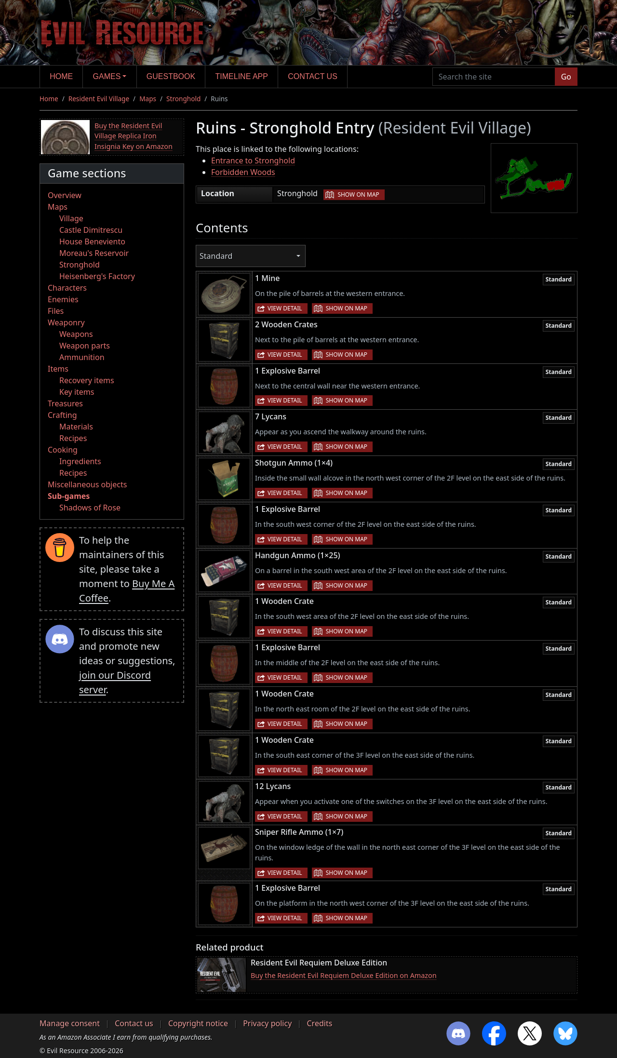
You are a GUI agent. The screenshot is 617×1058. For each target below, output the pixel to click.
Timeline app (241, 76)
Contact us (312, 76)
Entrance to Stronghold (253, 160)
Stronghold (183, 98)
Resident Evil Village (98, 98)
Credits (319, 1023)
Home (61, 76)
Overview (64, 195)
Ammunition (82, 357)
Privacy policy (267, 1023)
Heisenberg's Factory (97, 276)
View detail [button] (285, 308)
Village (71, 218)
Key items (76, 392)
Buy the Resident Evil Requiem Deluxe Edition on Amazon (344, 975)
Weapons (76, 334)
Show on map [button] (358, 194)
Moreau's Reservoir (94, 253)
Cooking (63, 449)
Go (566, 76)
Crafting (62, 415)
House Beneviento (92, 241)
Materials (76, 426)
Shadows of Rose (90, 507)
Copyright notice (198, 1023)
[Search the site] (493, 76)
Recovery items (86, 380)
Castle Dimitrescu (90, 230)
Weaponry (66, 322)
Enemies (63, 299)
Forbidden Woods (243, 172)
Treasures (65, 403)
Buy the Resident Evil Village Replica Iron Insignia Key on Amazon (133, 136)
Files (56, 311)
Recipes (73, 438)
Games (107, 76)
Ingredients (80, 461)
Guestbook (171, 76)
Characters (67, 287)
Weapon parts (84, 345)
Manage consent (70, 1023)
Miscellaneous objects (87, 484)
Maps (147, 98)
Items (58, 368)
